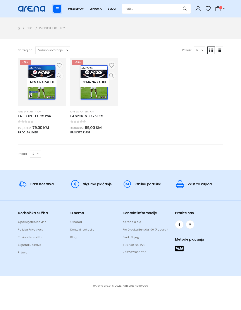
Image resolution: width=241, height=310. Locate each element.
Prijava (23, 252)
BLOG (111, 9)
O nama (76, 222)
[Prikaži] (199, 50)
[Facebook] (179, 224)
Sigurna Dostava (29, 245)
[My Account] (198, 8)
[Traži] (185, 9)
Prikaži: (187, 50)
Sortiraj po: (25, 50)
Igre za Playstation (29, 111)
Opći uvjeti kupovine (32, 222)
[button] (211, 50)
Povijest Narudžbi (30, 237)
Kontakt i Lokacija (82, 229)
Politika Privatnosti (30, 229)
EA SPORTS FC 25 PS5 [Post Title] (86, 116)
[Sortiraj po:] (52, 50)
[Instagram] (190, 224)
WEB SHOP (76, 9)
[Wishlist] (208, 8)
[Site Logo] (31, 8)
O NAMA (96, 9)
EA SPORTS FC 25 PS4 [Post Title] (34, 116)
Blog (73, 237)
